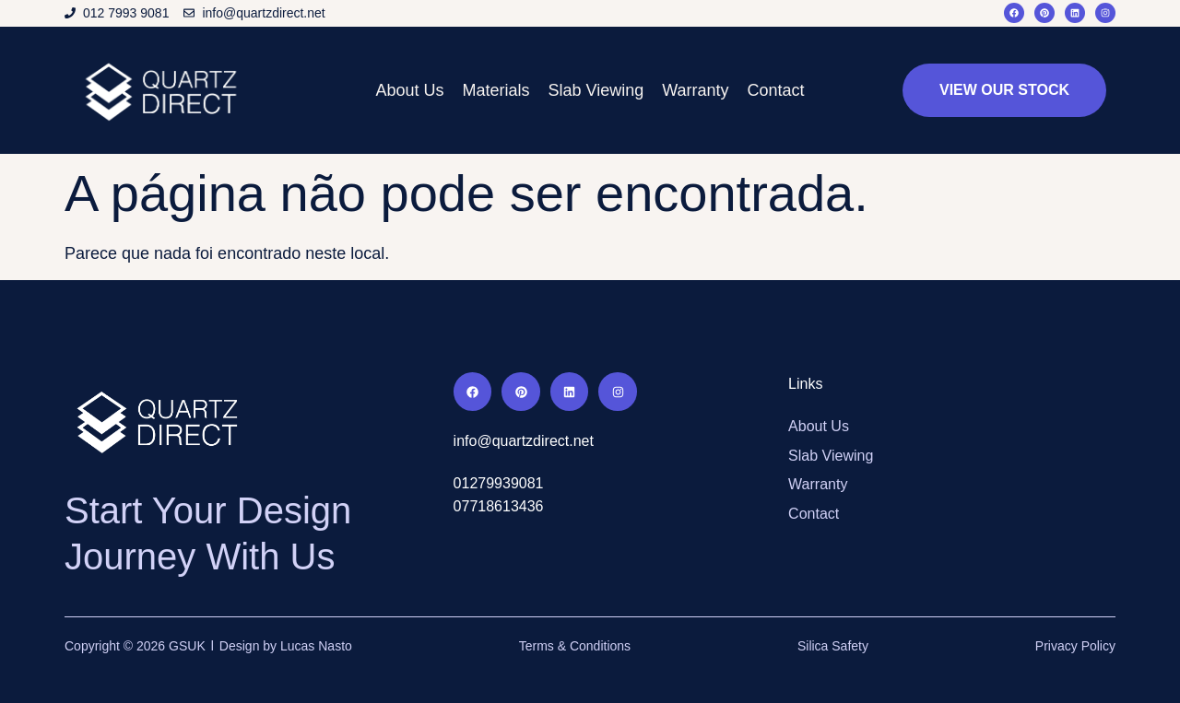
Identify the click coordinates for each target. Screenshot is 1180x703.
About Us (409, 90)
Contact (776, 90)
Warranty (695, 90)
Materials (495, 90)
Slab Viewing (595, 90)
